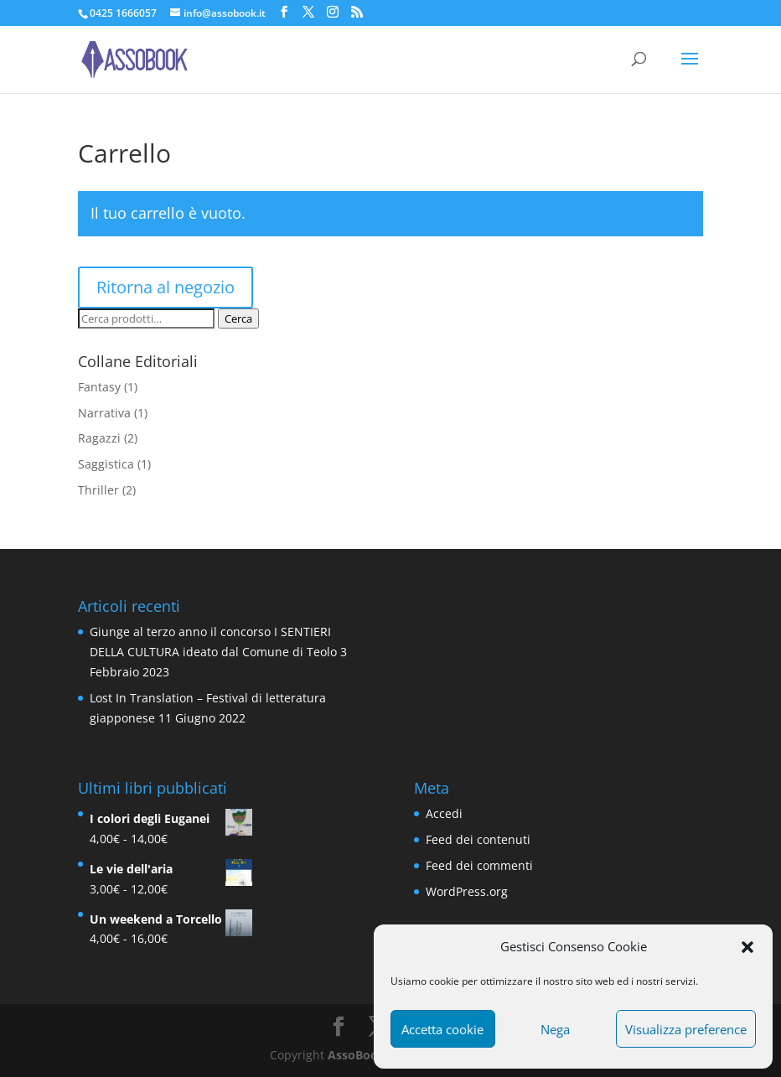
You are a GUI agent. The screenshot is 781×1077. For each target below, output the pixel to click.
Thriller (98, 490)
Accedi (444, 813)
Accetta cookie (442, 1029)
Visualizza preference (686, 1029)
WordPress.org (467, 891)
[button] (747, 947)
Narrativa (104, 413)
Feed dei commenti (479, 865)
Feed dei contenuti (478, 839)
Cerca (238, 318)
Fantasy (99, 387)
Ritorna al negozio (165, 287)
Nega (555, 1029)
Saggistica (106, 464)
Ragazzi (99, 438)
